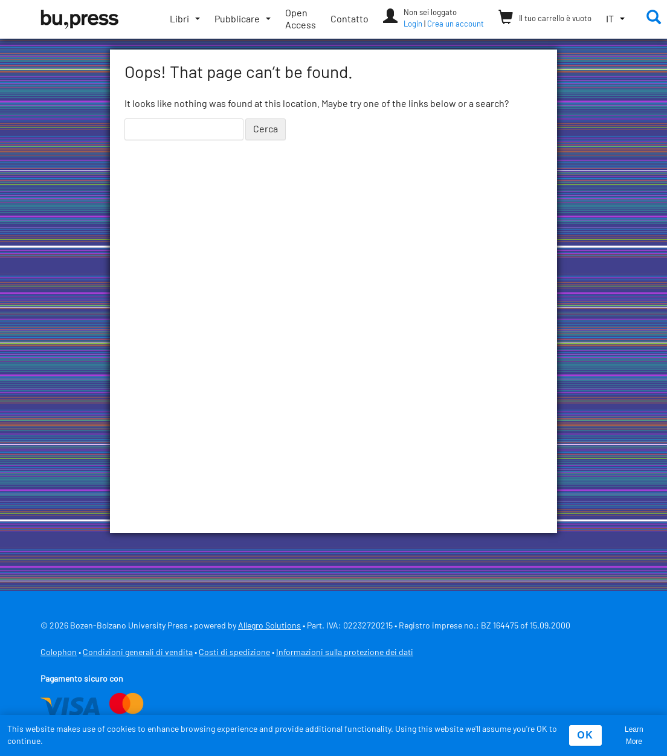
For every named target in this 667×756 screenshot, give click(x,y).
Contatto (349, 19)
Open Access (300, 19)
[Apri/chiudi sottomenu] (185, 19)
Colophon (58, 652)
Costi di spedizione (234, 652)
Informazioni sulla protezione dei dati (344, 652)
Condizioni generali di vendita (138, 652)
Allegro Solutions (269, 626)
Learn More (634, 735)
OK (585, 735)
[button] (615, 20)
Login (413, 24)
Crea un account (455, 24)
